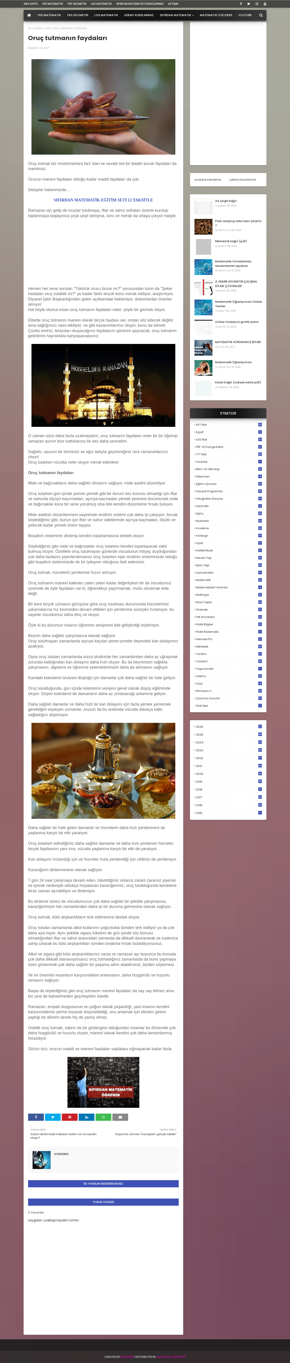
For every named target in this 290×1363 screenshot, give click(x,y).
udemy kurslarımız (242, 179)
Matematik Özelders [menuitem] (216, 15)
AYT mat (229, 425)
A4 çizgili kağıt (226, 201)
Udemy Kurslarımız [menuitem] (139, 15)
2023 (229, 750)
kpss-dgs (229, 565)
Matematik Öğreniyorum (233, 362)
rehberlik (229, 646)
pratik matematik (229, 632)
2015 (229, 813)
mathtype (229, 595)
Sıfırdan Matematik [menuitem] (175, 15)
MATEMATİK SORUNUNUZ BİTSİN (238, 342)
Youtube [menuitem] (245, 15)
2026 (229, 727)
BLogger (127, 1357)
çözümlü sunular (229, 698)
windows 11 (229, 691)
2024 (229, 742)
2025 (229, 734)
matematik (229, 580)
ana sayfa (31, 4)
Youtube (229, 462)
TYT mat (229, 454)
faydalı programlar (229, 491)
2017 (229, 797)
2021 (229, 766)
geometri (229, 506)
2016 (229, 805)
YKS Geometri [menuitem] (77, 15)
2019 (229, 782)
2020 (229, 774)
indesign (229, 536)
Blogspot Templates (171, 1357)
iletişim (173, 4)
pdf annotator (229, 617)
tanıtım (229, 654)
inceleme (229, 528)
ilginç (229, 513)
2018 (229, 789)
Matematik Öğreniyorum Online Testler (238, 304)
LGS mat (229, 439)
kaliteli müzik (229, 550)
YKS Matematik (52, 4)
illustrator (229, 521)
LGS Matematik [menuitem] (106, 15)
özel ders (229, 706)
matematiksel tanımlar (229, 587)
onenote (229, 609)
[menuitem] (29, 15)
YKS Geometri (76, 4)
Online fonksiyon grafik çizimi (236, 322)
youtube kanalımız (207, 179)
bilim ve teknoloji (229, 469)
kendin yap (229, 558)
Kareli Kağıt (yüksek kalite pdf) (238, 382)
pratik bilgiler (229, 624)
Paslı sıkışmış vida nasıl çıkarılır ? (238, 223)
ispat (229, 543)
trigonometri (229, 669)
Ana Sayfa (35, 28)
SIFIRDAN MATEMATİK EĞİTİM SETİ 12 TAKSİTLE (103, 200)
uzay (229, 683)
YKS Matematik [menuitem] (49, 15)
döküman (229, 476)
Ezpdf (229, 432)
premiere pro (229, 639)
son (48, 28)
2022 (229, 758)
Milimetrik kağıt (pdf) (231, 241)
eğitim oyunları (229, 484)
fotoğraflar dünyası (229, 499)
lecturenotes (229, 573)
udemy (229, 676)
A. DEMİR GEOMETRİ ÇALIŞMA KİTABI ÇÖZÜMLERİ (236, 283)
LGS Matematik (101, 4)
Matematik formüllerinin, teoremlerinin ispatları (233, 263)
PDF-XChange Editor (229, 447)
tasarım (229, 661)
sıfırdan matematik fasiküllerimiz (140, 4)
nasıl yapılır (229, 602)
